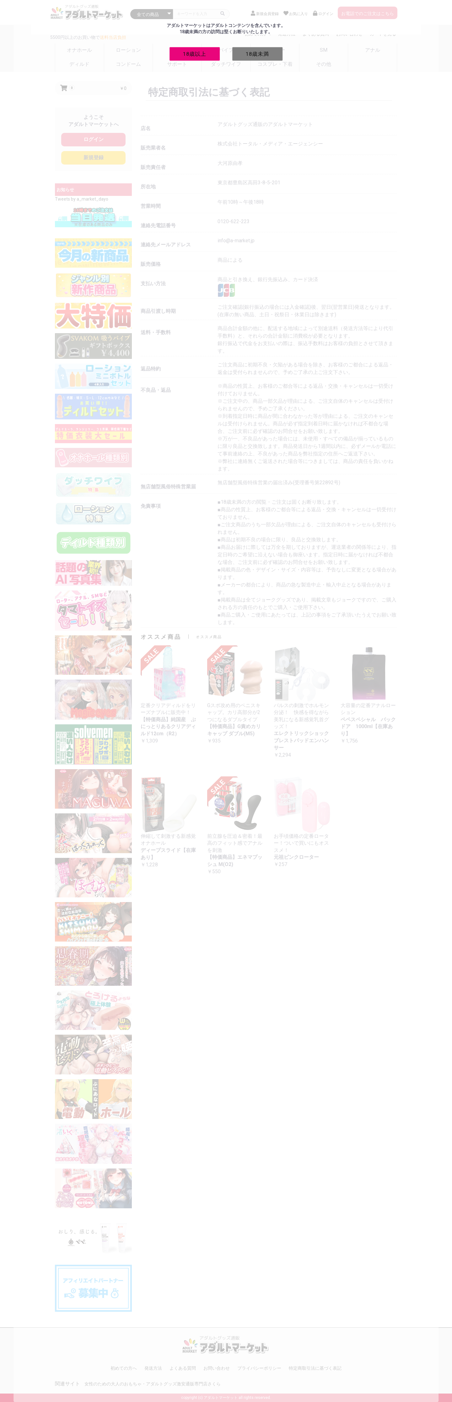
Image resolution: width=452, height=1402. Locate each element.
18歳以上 (194, 53)
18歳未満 (257, 53)
